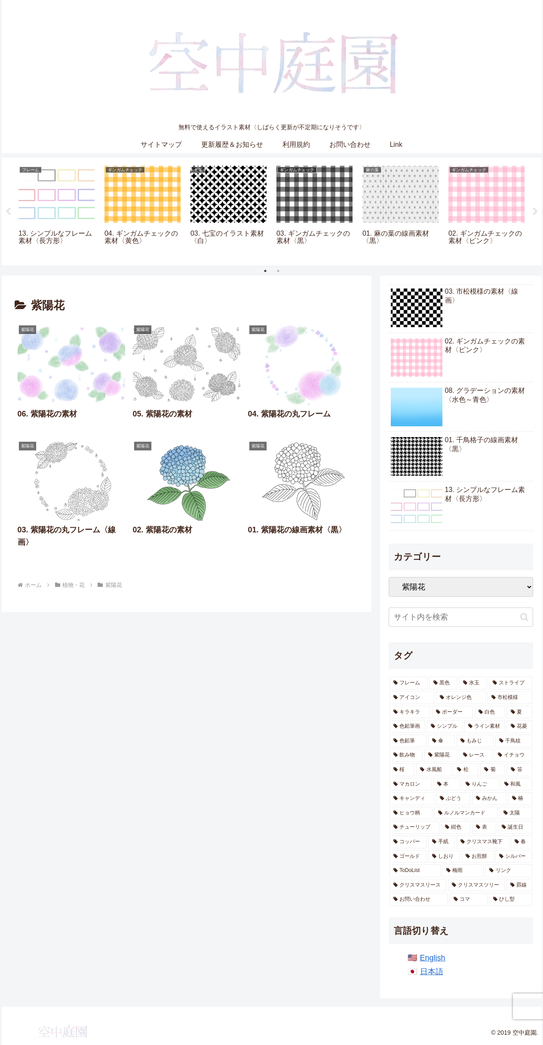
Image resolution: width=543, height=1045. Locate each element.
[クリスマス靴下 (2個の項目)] (483, 841)
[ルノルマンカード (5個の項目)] (466, 813)
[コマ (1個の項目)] (469, 899)
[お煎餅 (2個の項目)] (478, 856)
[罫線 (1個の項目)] (519, 885)
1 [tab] (265, 271)
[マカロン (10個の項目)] (411, 784)
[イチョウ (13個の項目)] (513, 755)
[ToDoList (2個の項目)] (415, 870)
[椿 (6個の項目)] (520, 798)
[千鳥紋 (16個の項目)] (513, 741)
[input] (461, 617)
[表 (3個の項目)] (484, 827)
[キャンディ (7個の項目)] (412, 798)
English (432, 958)
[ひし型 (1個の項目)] (510, 899)
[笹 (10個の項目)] (519, 769)
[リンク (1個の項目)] (508, 870)
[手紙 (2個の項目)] (441, 841)
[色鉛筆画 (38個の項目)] (407, 726)
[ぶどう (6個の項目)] (453, 798)
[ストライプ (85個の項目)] (510, 683)
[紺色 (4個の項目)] (455, 827)
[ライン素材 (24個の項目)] (484, 726)
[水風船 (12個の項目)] (433, 769)
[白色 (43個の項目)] (490, 712)
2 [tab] (278, 271)
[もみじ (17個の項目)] (475, 741)
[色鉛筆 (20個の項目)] (408, 741)
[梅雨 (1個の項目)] (463, 870)
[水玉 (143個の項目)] (473, 683)
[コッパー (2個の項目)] (408, 841)
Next (535, 211)
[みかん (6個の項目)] (489, 798)
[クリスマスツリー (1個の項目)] (476, 885)
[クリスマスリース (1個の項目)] (418, 885)
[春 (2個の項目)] (521, 841)
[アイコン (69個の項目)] (412, 697)
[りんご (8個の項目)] (480, 784)
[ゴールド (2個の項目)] (408, 856)
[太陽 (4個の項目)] (516, 813)
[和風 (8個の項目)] (516, 784)
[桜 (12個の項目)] (402, 769)
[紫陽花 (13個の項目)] (440, 755)
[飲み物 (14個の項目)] (406, 755)
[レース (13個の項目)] (475, 755)
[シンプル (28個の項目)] (445, 726)
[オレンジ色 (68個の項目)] (461, 697)
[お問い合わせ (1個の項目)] (419, 899)
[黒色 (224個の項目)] (443, 683)
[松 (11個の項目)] (465, 769)
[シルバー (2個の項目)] (513, 856)
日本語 (431, 971)
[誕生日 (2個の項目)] (515, 827)
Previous (8, 211)
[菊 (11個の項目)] (492, 769)
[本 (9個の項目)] (446, 784)
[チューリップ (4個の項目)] (414, 827)
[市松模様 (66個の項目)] (510, 697)
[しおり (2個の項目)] (444, 856)
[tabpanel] (56, 210)
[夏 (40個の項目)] (519, 712)
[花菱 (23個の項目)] (519, 726)
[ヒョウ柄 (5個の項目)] (411, 813)
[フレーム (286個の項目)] (409, 683)
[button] (524, 617)
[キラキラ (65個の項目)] (410, 712)
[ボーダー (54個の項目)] (452, 712)
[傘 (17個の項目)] (441, 741)
